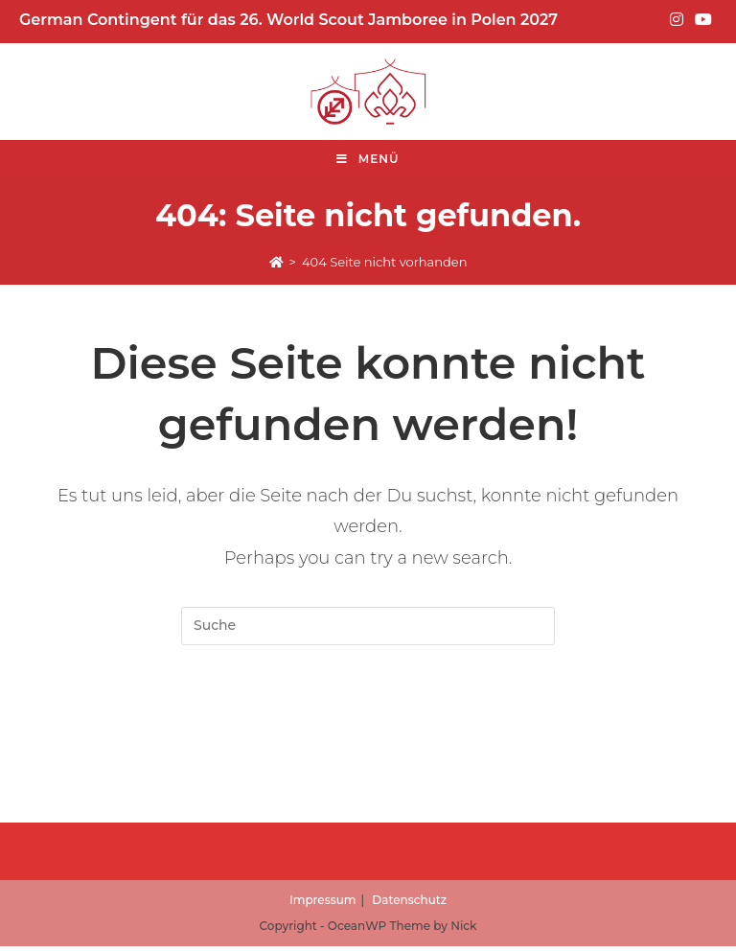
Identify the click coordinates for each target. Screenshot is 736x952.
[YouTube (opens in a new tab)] (700, 20)
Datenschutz (409, 905)
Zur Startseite (368, 722)
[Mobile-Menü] (367, 158)
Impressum (322, 905)
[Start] (276, 261)
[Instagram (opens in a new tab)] (676, 20)
